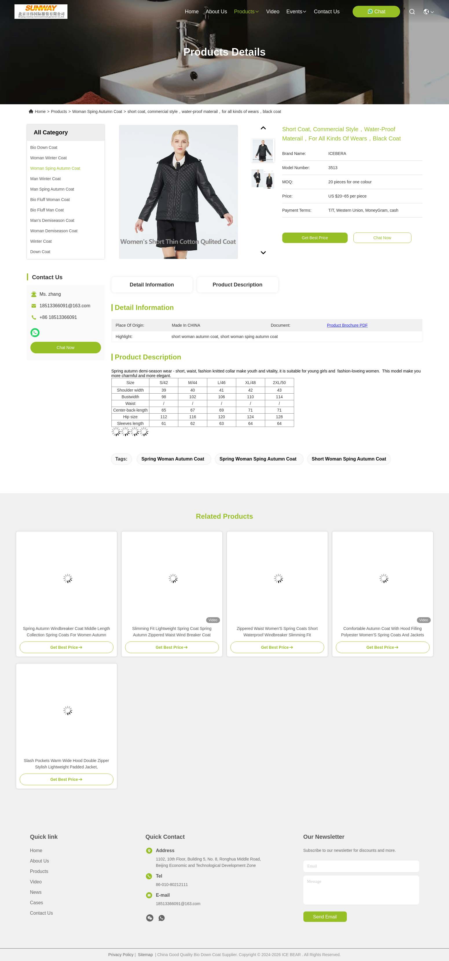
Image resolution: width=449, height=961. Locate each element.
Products (59, 111)
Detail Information (152, 285)
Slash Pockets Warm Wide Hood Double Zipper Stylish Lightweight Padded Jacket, (66, 763)
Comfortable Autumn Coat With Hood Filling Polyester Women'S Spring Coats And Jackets (382, 631)
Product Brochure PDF (347, 325)
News (36, 892)
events (296, 11)
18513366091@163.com (65, 305)
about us (216, 11)
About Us (39, 860)
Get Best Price (320, 238)
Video (36, 881)
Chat (376, 11)
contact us (327, 11)
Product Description (237, 285)
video (273, 11)
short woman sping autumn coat (349, 458)
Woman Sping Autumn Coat (97, 111)
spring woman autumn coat (172, 458)
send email (325, 916)
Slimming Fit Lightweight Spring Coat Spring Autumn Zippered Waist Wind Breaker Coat (172, 631)
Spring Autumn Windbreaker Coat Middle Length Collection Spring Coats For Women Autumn (66, 631)
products (246, 11)
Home (192, 11)
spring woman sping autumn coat (257, 458)
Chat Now (65, 347)
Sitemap (145, 954)
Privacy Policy (120, 954)
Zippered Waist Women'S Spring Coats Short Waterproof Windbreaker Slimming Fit (277, 631)
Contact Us (41, 913)
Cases (36, 902)
